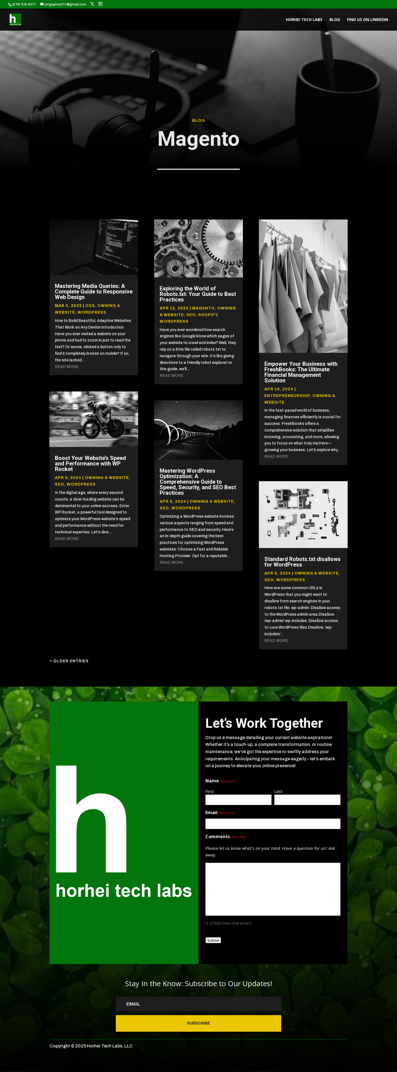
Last (278, 791)
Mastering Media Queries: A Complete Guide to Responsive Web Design (94, 291)
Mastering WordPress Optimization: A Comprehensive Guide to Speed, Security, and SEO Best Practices (198, 481)
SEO (59, 484)
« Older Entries (69, 661)
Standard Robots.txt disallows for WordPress (302, 562)
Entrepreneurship (287, 396)
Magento (203, 308)
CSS (90, 306)
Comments (226, 836)
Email (219, 812)
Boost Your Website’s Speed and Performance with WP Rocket (90, 463)
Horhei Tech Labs (304, 20)
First (209, 791)
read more (67, 367)
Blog (334, 20)
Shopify (207, 315)
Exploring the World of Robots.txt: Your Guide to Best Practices (198, 294)
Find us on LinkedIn (367, 20)
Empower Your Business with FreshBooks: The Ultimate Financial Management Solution (300, 372)
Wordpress (91, 312)
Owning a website (107, 478)
